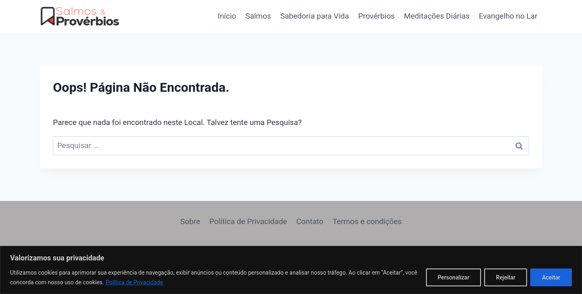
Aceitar (551, 277)
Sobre (190, 221)
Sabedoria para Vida (314, 16)
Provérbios (376, 16)
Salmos (258, 16)
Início (227, 16)
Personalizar (453, 277)
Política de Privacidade (134, 282)
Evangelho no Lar (508, 16)
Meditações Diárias (437, 16)
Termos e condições (367, 221)
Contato (309, 221)
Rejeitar (505, 277)
